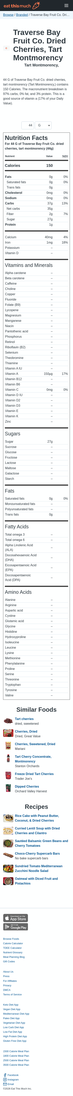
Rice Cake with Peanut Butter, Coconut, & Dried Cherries (37, 818)
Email (8, 1084)
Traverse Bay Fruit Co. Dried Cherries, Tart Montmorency (39, 45)
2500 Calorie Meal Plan (16, 1060)
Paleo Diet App (11, 1018)
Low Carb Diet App (13, 1027)
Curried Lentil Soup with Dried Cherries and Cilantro (37, 831)
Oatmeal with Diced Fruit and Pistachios (36, 881)
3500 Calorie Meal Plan (16, 1064)
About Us (8, 971)
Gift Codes (9, 961)
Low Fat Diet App (12, 1031)
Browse (8, 15)
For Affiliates (10, 980)
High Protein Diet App (15, 1036)
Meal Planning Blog (14, 956)
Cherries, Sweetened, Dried (35, 744)
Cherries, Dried (26, 731)
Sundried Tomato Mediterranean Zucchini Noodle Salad (38, 868)
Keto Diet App (10, 1004)
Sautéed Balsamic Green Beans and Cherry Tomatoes (41, 843)
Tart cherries (24, 719)
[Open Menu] (66, 5)
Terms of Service (12, 994)
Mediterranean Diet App (16, 1013)
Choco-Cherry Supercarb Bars (37, 853)
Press (6, 976)
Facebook (10, 1075)
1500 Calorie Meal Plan (16, 1051)
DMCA (7, 989)
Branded (22, 15)
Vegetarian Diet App (14, 1022)
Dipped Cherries (27, 786)
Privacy (7, 985)
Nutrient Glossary (12, 952)
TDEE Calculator (12, 947)
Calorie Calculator (13, 943)
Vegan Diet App (11, 1009)
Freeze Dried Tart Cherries (34, 774)
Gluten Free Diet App (14, 1040)
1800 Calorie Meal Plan (16, 1055)
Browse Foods (11, 938)
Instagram (11, 1079)
